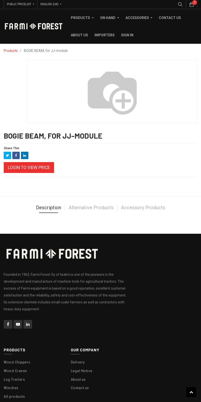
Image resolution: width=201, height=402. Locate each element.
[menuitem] (170, 17)
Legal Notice (81, 371)
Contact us (80, 388)
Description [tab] (48, 207)
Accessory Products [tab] (143, 207)
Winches (11, 388)
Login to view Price (29, 167)
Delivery (78, 362)
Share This (11, 148)
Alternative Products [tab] (91, 207)
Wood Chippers (17, 362)
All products (14, 396)
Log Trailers (14, 379)
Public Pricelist (19, 4)
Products (11, 50)
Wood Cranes (15, 371)
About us (78, 379)
